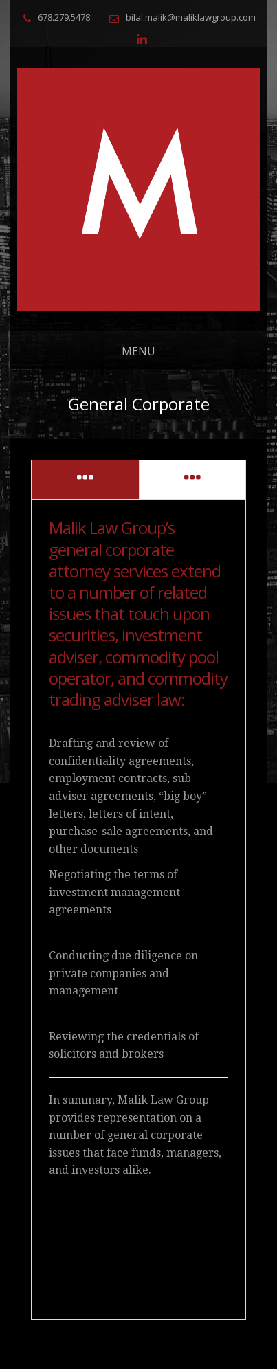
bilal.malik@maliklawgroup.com (191, 17)
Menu (138, 351)
